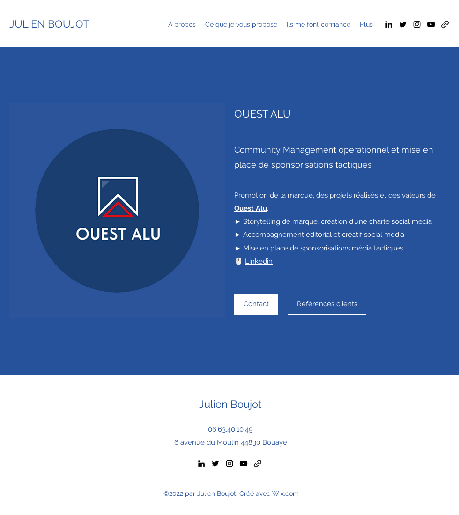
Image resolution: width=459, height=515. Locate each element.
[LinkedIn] (388, 24)
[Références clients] (327, 304)
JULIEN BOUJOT (49, 24)
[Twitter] (402, 24)
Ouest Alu (250, 208)
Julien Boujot (230, 404)
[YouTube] (431, 24)
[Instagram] (417, 24)
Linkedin (259, 261)
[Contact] (256, 304)
